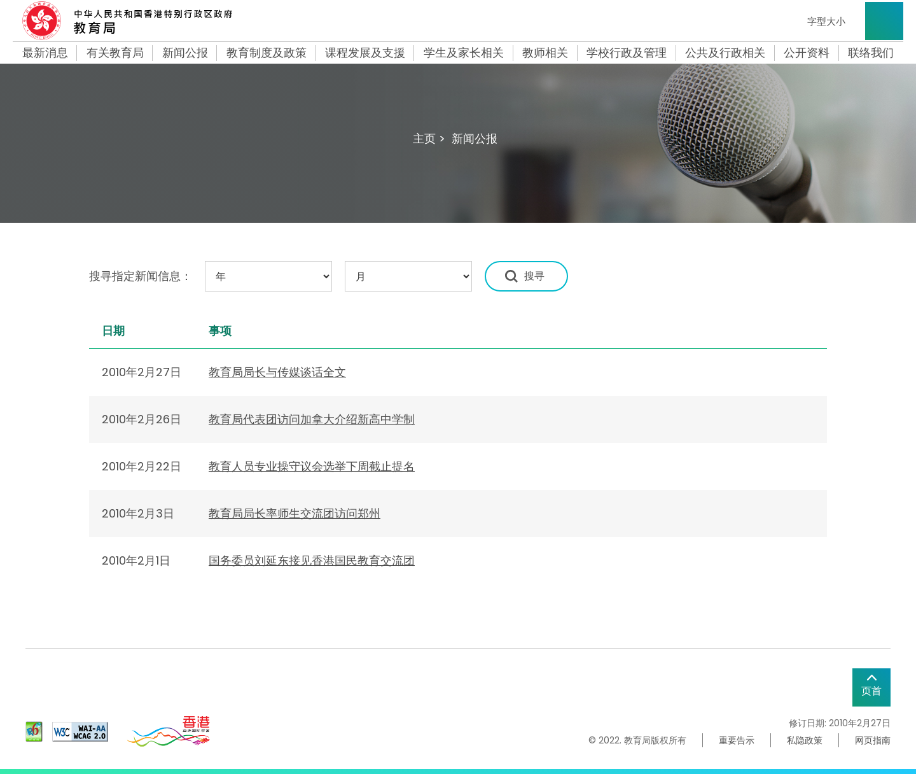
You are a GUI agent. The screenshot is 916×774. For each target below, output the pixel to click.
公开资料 (806, 53)
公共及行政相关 (725, 53)
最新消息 (45, 53)
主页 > (429, 138)
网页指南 (873, 740)
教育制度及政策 (266, 53)
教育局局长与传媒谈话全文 (277, 372)
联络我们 (871, 53)
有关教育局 (115, 53)
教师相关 (545, 53)
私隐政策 (804, 740)
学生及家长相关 (464, 53)
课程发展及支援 (365, 53)
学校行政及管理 (626, 53)
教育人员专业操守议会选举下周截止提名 (312, 466)
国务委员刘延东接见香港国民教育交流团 (312, 560)
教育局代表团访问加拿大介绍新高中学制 (312, 419)
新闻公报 (185, 53)
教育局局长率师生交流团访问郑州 (294, 513)
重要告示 (736, 740)
